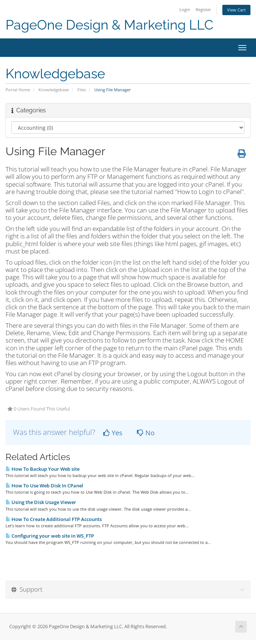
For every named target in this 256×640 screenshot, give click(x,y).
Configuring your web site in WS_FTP (50, 535)
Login (184, 9)
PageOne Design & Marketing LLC (109, 25)
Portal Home (18, 89)
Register (203, 9)
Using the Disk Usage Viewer (41, 502)
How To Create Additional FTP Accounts (54, 519)
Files (81, 89)
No (146, 432)
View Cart (236, 10)
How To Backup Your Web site (43, 469)
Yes (112, 432)
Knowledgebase (53, 89)
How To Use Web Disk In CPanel (44, 485)
